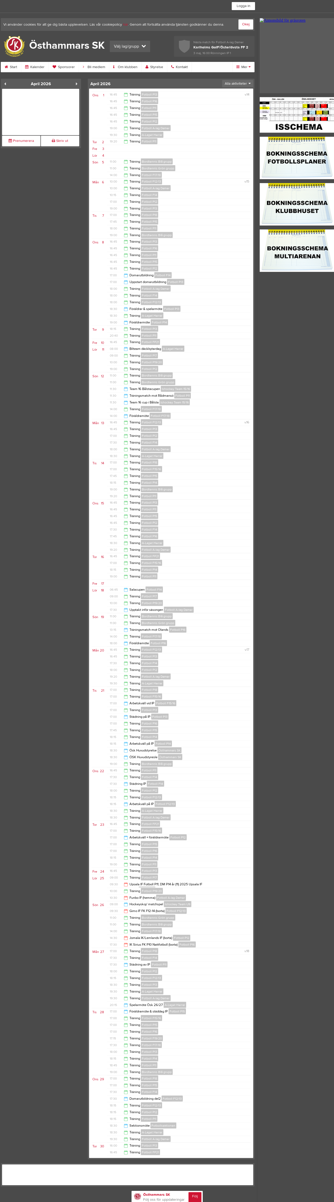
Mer (243, 67)
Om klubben (125, 67)
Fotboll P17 (149, 355)
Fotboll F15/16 (151, 469)
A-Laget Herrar (152, 135)
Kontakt (179, 67)
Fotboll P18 (149, 215)
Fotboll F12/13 (151, 181)
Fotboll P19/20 (152, 362)
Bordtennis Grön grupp (158, 168)
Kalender (35, 67)
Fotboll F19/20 (152, 1038)
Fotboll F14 (149, 195)
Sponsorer (64, 67)
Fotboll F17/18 (151, 175)
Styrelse (154, 67)
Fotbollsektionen (163, 1126)
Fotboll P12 (149, 121)
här (125, 24)
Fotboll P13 (149, 94)
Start (11, 67)
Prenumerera (21, 141)
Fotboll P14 (159, 322)
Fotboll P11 (149, 108)
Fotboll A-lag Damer (156, 128)
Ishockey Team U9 (177, 904)
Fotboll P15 (149, 115)
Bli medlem (94, 67)
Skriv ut (60, 141)
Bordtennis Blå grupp (157, 162)
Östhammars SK (169, 750)
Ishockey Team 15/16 (176, 389)
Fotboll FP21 (150, 342)
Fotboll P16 (149, 101)
